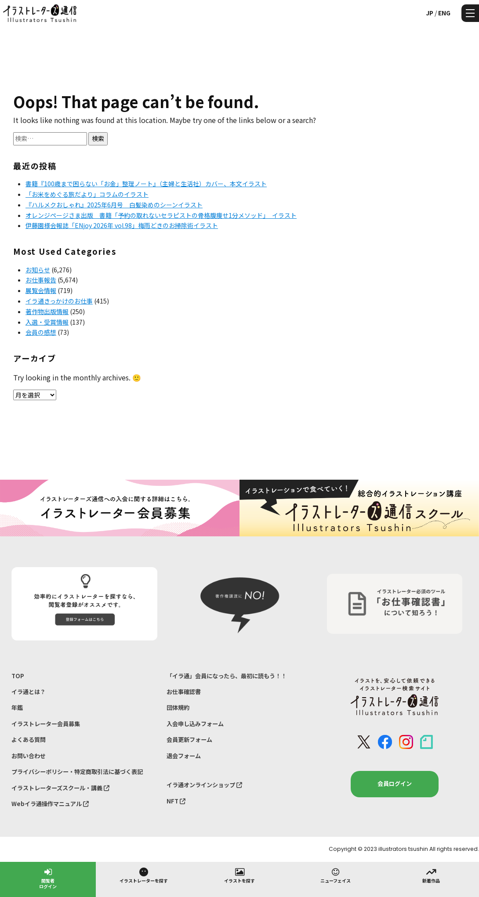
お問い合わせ (28, 756)
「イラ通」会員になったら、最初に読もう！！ (227, 676)
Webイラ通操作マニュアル (50, 803)
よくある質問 (28, 739)
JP (429, 12)
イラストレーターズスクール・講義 (60, 788)
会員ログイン (394, 783)
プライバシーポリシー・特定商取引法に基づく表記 (77, 771)
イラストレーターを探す (144, 875)
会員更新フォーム (189, 739)
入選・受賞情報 (47, 322)
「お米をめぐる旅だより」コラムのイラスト (87, 194)
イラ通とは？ (28, 691)
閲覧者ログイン (48, 878)
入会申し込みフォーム (195, 724)
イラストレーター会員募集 (45, 724)
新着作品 (431, 875)
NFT (176, 801)
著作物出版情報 (47, 311)
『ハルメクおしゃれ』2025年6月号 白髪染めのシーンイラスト (114, 204)
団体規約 (178, 707)
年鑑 (17, 707)
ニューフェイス (335, 875)
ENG (444, 12)
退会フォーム (184, 756)
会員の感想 (40, 332)
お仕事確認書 (184, 691)
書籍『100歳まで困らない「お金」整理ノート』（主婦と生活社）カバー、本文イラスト (146, 183)
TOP (17, 676)
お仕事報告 (40, 279)
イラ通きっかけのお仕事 (59, 301)
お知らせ (37, 269)
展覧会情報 (40, 290)
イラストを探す (239, 875)
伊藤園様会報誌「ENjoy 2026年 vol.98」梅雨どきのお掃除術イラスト (121, 225)
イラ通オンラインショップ (204, 785)
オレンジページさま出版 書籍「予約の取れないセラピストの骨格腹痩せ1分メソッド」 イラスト (161, 215)
